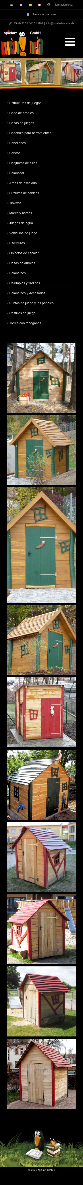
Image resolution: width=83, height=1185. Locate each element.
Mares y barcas (20, 213)
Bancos (14, 153)
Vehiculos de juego (23, 233)
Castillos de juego (22, 313)
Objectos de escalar (24, 253)
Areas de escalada (23, 183)
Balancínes (17, 273)
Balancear (16, 173)
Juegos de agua (21, 223)
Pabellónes (17, 143)
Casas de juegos (21, 123)
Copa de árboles (21, 113)
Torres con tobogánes (25, 323)
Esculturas (17, 243)
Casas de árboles (22, 263)
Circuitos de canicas (24, 193)
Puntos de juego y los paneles (31, 303)
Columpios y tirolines (24, 283)
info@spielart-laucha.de (60, 23)
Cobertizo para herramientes (30, 133)
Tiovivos (15, 203)
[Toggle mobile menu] (70, 41)
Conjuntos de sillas (23, 163)
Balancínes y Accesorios (27, 293)
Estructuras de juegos (25, 103)
